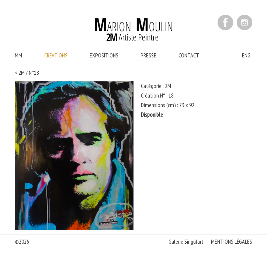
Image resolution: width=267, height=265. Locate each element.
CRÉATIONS (55, 55)
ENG (246, 55)
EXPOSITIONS (104, 55)
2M (21, 72)
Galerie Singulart (186, 241)
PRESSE (148, 55)
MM (18, 55)
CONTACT (188, 55)
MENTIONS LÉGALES (231, 241)
